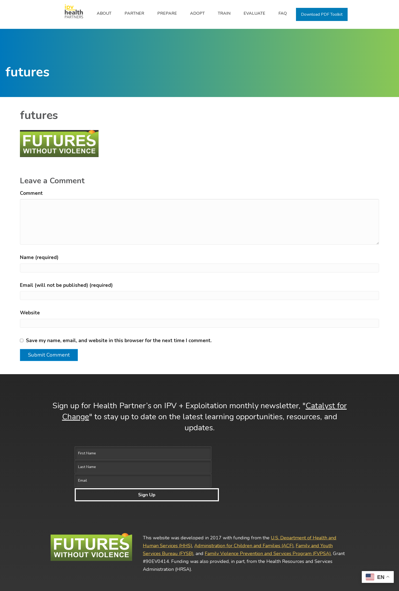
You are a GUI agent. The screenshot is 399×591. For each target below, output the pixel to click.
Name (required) (39, 257)
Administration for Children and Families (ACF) (244, 504)
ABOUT (104, 13)
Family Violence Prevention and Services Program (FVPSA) (268, 512)
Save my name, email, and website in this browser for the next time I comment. (119, 340)
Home (71, 13)
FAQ (282, 13)
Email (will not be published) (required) (66, 285)
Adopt (197, 13)
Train (224, 13)
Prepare (167, 13)
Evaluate (254, 13)
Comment (31, 193)
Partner (134, 13)
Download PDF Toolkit (322, 14)
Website (30, 312)
